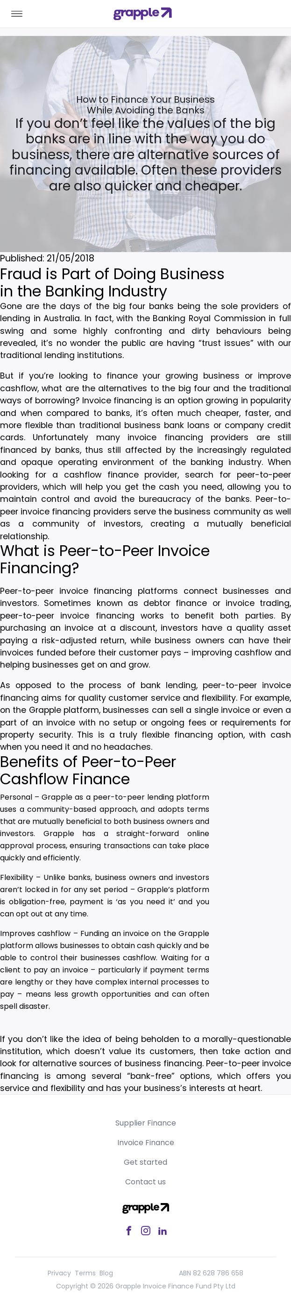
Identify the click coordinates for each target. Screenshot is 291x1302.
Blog (106, 1273)
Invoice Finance (145, 1142)
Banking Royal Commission (209, 318)
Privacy (59, 1273)
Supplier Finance (145, 1123)
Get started (145, 1162)
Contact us (145, 1181)
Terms (85, 1273)
